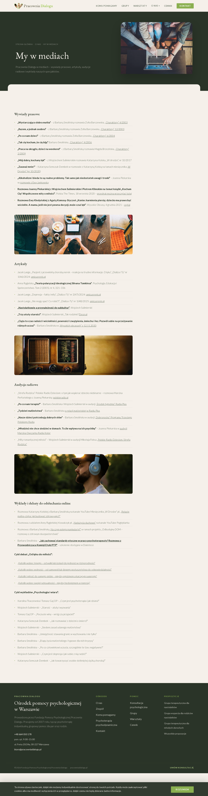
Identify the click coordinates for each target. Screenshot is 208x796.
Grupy (125, 6)
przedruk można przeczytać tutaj (114, 193)
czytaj (127, 204)
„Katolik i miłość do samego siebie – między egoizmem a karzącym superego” (57, 576)
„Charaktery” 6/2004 (103, 135)
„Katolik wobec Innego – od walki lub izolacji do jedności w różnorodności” (56, 563)
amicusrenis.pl (38, 276)
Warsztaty (140, 6)
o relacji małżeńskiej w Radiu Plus (82, 410)
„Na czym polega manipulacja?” (65, 529)
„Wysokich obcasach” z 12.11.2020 (77, 325)
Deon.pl (83, 314)
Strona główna (24, 44)
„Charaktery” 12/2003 (112, 129)
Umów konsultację (182, 767)
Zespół (100, 708)
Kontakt (185, 6)
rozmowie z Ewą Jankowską (34, 182)
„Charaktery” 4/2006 (80, 142)
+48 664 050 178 (23, 734)
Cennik (168, 6)
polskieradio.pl (60, 397)
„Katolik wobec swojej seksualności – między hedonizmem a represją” (54, 582)
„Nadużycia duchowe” (84, 522)
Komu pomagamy (106, 6)
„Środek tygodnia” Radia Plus (111, 404)
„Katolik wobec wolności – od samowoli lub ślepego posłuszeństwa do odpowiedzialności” (65, 569)
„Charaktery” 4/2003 (116, 122)
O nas (155, 5)
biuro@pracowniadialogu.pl (27, 749)
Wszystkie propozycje (175, 733)
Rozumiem (182, 789)
